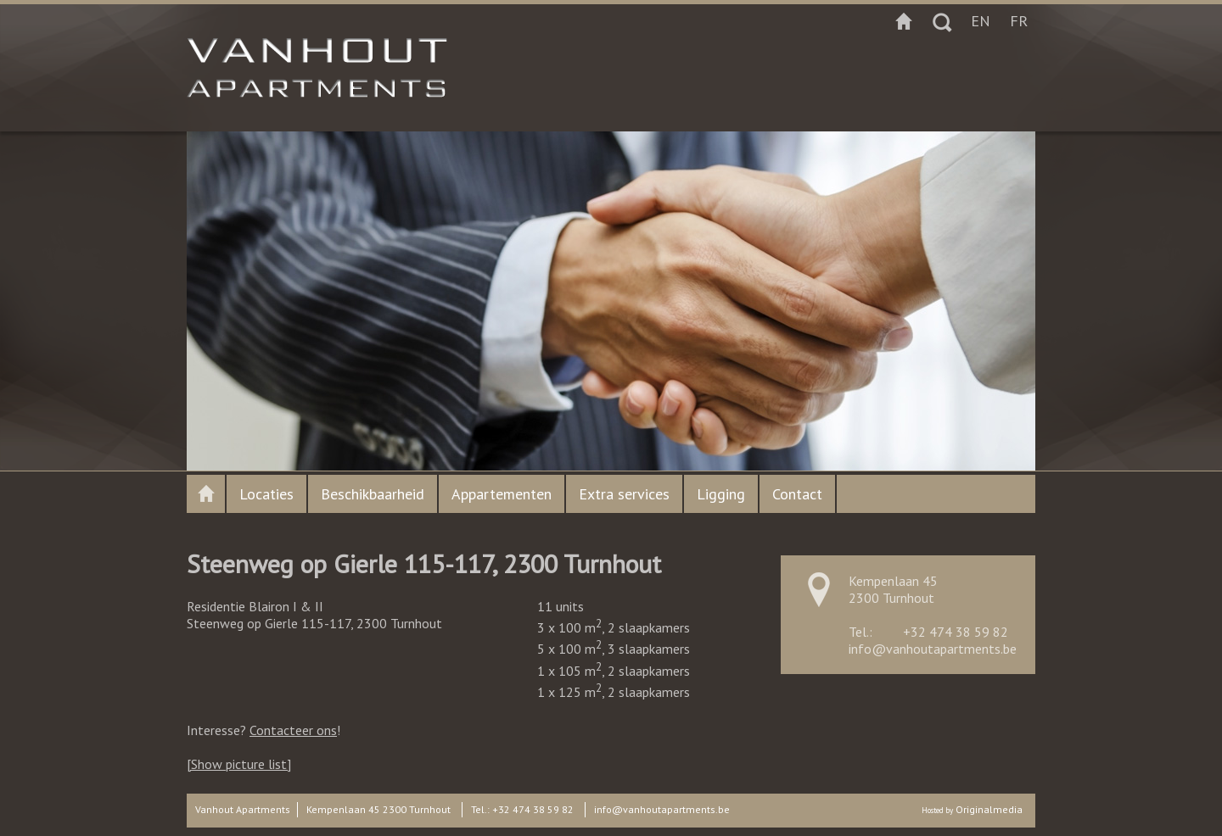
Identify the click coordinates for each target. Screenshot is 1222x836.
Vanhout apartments (206, 494)
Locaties (266, 494)
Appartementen (501, 494)
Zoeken (942, 21)
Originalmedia (989, 809)
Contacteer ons (293, 730)
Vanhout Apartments (242, 809)
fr (1019, 21)
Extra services (624, 494)
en (980, 21)
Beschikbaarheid (372, 494)
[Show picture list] (239, 763)
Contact (797, 494)
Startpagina (904, 21)
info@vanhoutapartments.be (933, 648)
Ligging (721, 494)
